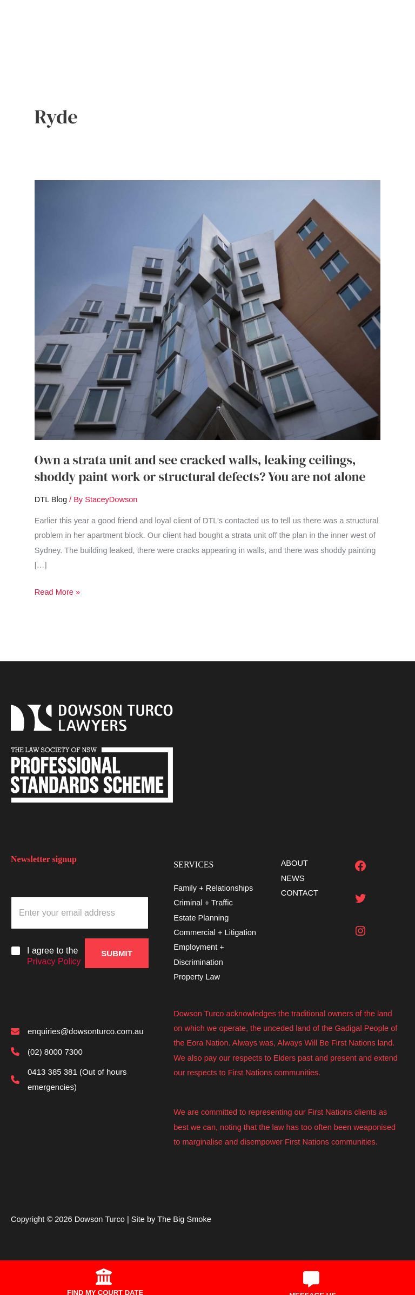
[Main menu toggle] (25, 24)
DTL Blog (51, 499)
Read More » (57, 592)
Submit (116, 953)
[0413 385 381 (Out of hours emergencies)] (80, 1079)
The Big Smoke (184, 1219)
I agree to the (54, 956)
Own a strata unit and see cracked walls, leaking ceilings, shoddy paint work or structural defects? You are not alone (200, 468)
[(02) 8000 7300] (47, 1051)
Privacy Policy (54, 961)
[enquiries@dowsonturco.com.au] (77, 1031)
